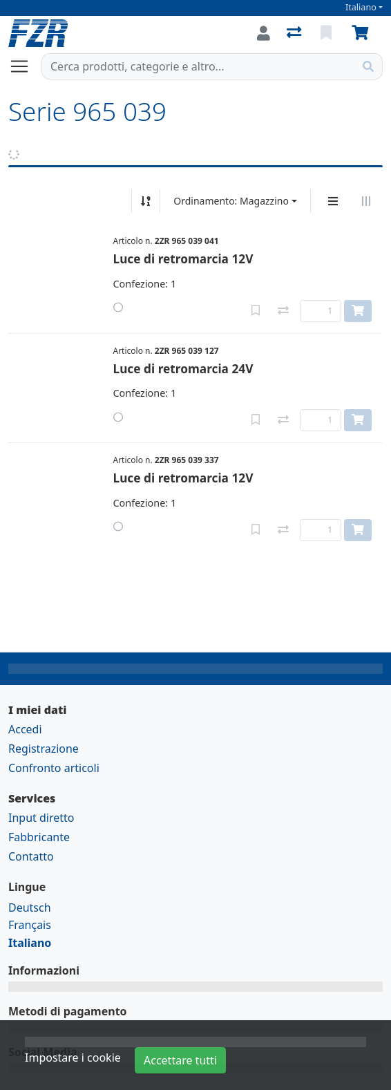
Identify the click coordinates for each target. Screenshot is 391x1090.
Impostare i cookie (73, 1057)
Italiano (360, 7)
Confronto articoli (53, 768)
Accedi (25, 729)
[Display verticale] (333, 201)
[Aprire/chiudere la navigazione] (24, 66)
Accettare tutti (180, 1060)
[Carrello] (363, 33)
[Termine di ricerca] (198, 66)
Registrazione (43, 748)
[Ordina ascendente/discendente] (145, 201)
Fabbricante (39, 837)
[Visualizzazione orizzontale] (366, 201)
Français (29, 924)
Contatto (31, 856)
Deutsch (29, 907)
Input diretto (41, 817)
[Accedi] (263, 33)
